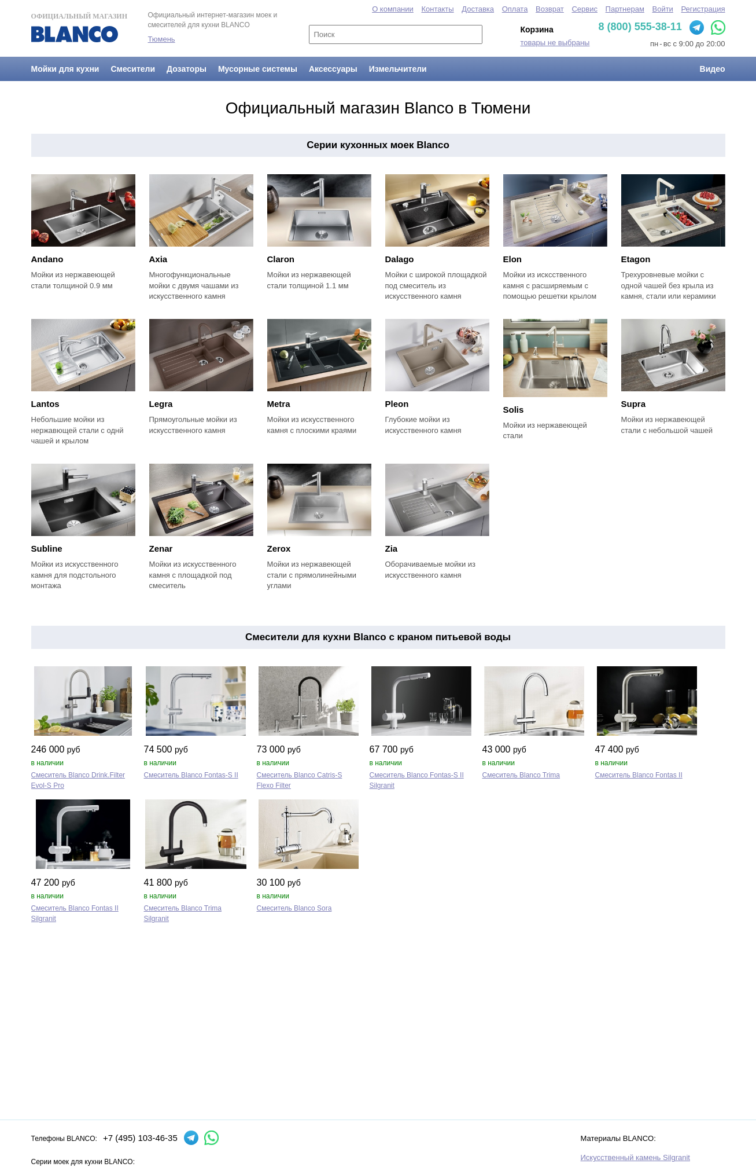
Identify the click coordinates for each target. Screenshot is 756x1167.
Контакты (437, 9)
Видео (712, 69)
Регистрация (703, 9)
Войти (662, 9)
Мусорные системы (257, 69)
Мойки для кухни (65, 69)
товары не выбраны (555, 42)
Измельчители (398, 69)
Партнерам (625, 9)
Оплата (515, 9)
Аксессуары (333, 69)
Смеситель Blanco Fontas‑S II (191, 775)
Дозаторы (186, 69)
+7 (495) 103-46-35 (140, 1138)
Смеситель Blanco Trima (521, 775)
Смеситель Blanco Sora (294, 908)
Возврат (550, 9)
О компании (393, 9)
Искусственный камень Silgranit (635, 1157)
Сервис (584, 9)
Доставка (478, 9)
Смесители (132, 69)
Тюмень (161, 39)
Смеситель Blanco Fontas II (639, 775)
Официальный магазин (79, 27)
